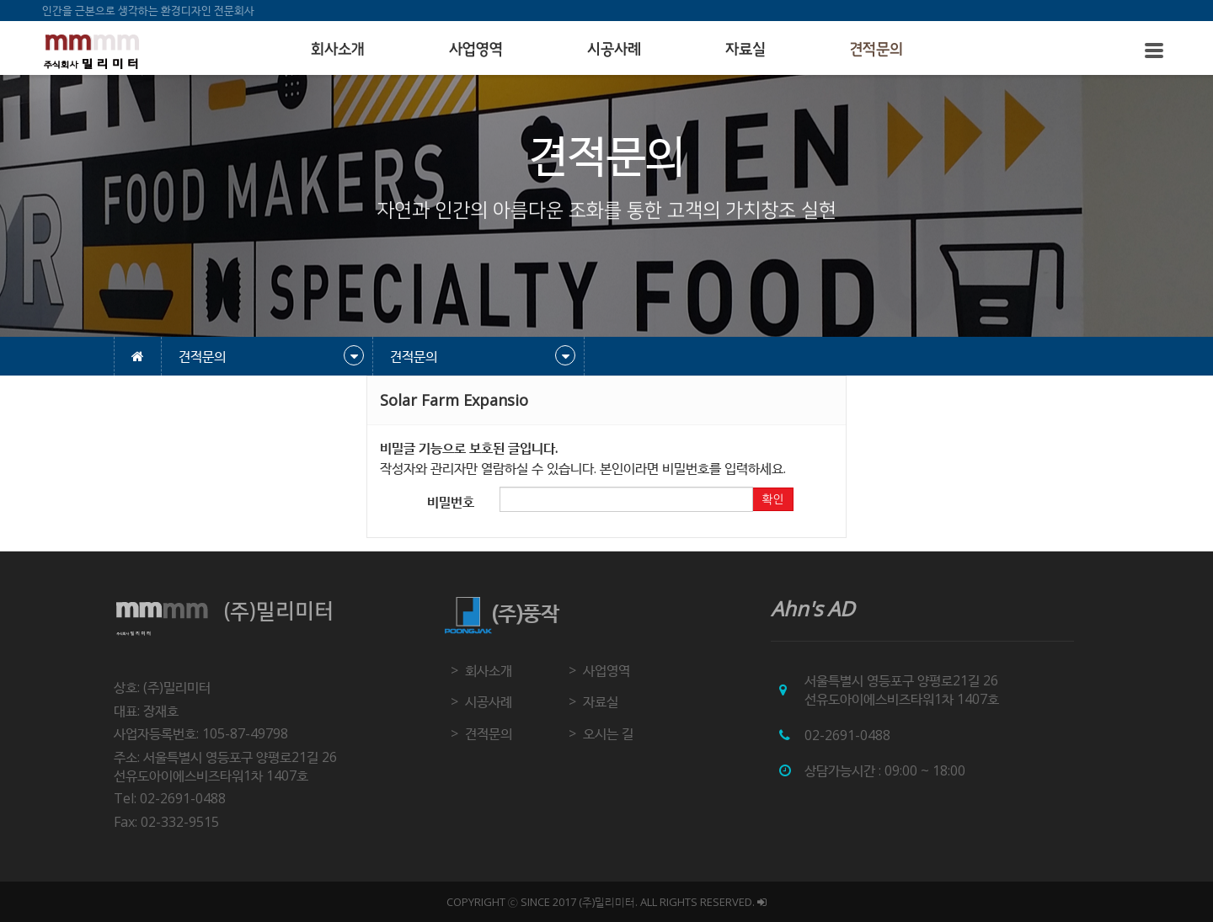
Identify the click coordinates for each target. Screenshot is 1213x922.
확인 (772, 499)
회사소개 (338, 49)
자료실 (745, 49)
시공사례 (614, 49)
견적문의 (876, 49)
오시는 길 (608, 733)
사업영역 (476, 49)
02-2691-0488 (847, 735)
